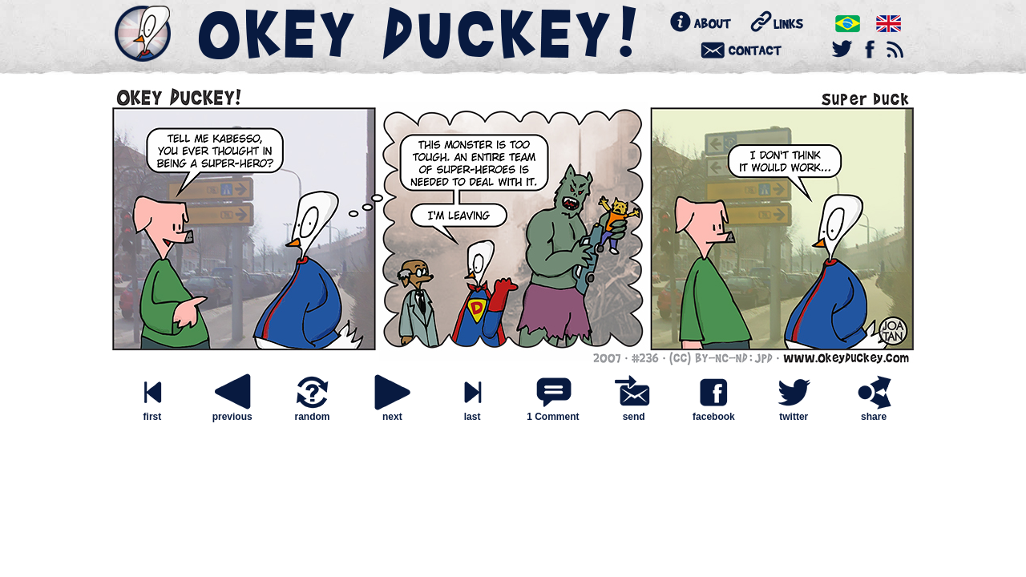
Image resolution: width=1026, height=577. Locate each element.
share (873, 412)
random (311, 412)
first (152, 412)
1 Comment (553, 416)
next (392, 412)
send (634, 412)
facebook (713, 412)
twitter (793, 412)
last (472, 412)
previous (232, 412)
